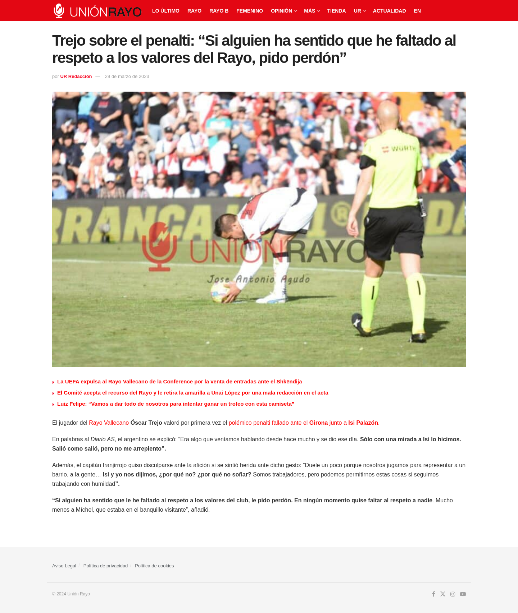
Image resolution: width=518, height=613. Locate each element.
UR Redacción (76, 76)
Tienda (336, 11)
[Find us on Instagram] (452, 594)
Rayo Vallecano (109, 423)
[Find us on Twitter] (443, 594)
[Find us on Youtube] (463, 594)
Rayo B (218, 11)
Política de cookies (154, 565)
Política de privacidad (105, 565)
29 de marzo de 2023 (127, 76)
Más (309, 11)
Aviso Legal (64, 565)
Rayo (194, 11)
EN (417, 11)
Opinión (281, 11)
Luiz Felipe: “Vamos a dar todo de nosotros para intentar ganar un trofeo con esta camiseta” (175, 404)
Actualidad (389, 11)
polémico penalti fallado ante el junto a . (304, 423)
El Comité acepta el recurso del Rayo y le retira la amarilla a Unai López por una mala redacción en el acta (192, 393)
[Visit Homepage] (97, 11)
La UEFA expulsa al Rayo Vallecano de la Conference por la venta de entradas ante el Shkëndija (179, 381)
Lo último (166, 11)
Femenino (249, 11)
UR (357, 11)
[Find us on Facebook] (433, 594)
